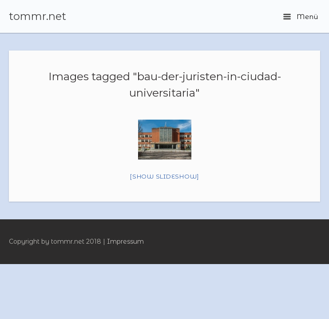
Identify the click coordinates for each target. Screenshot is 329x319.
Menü (300, 16)
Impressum (125, 241)
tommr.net (37, 16)
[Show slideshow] (164, 176)
